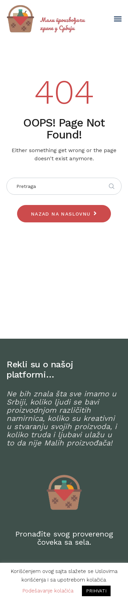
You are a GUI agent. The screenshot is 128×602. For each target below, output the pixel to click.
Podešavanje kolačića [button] (48, 591)
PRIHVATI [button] (96, 590)
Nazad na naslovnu (61, 214)
